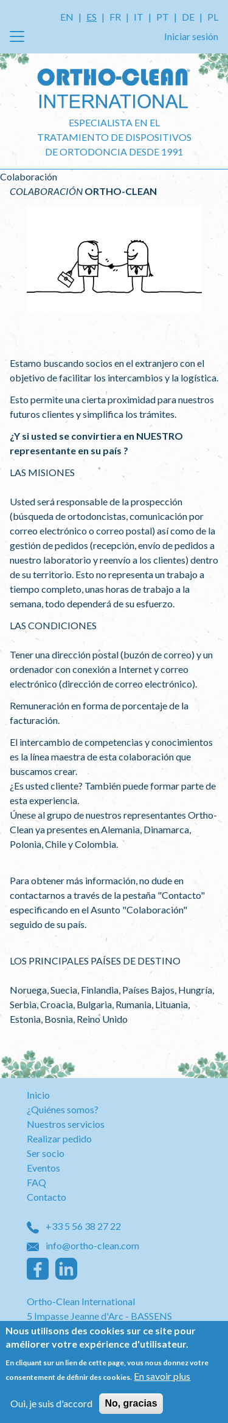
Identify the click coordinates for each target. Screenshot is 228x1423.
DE (188, 16)
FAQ (36, 1182)
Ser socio (45, 1153)
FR (115, 16)
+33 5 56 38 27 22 (74, 1226)
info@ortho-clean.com (83, 1245)
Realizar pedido (59, 1138)
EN (67, 16)
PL (212, 16)
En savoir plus (162, 1379)
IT (138, 16)
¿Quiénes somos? (62, 1109)
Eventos (43, 1167)
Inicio (38, 1095)
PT (162, 16)
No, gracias (131, 1407)
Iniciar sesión (191, 36)
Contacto (46, 1197)
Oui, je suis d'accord (51, 1407)
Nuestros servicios (66, 1124)
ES (91, 16)
